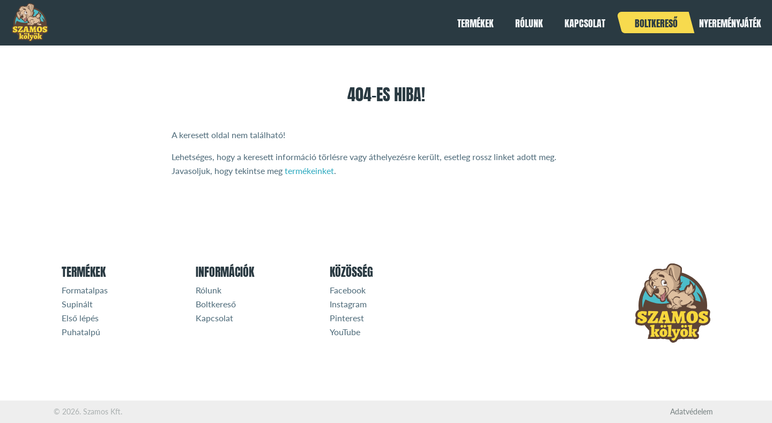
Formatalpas (85, 290)
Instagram (348, 304)
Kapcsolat (585, 23)
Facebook (348, 290)
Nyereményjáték (730, 23)
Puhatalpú (81, 332)
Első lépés (80, 318)
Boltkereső (656, 23)
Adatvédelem (691, 412)
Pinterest (347, 318)
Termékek (475, 23)
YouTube (345, 332)
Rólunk (529, 23)
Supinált (77, 304)
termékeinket (309, 170)
